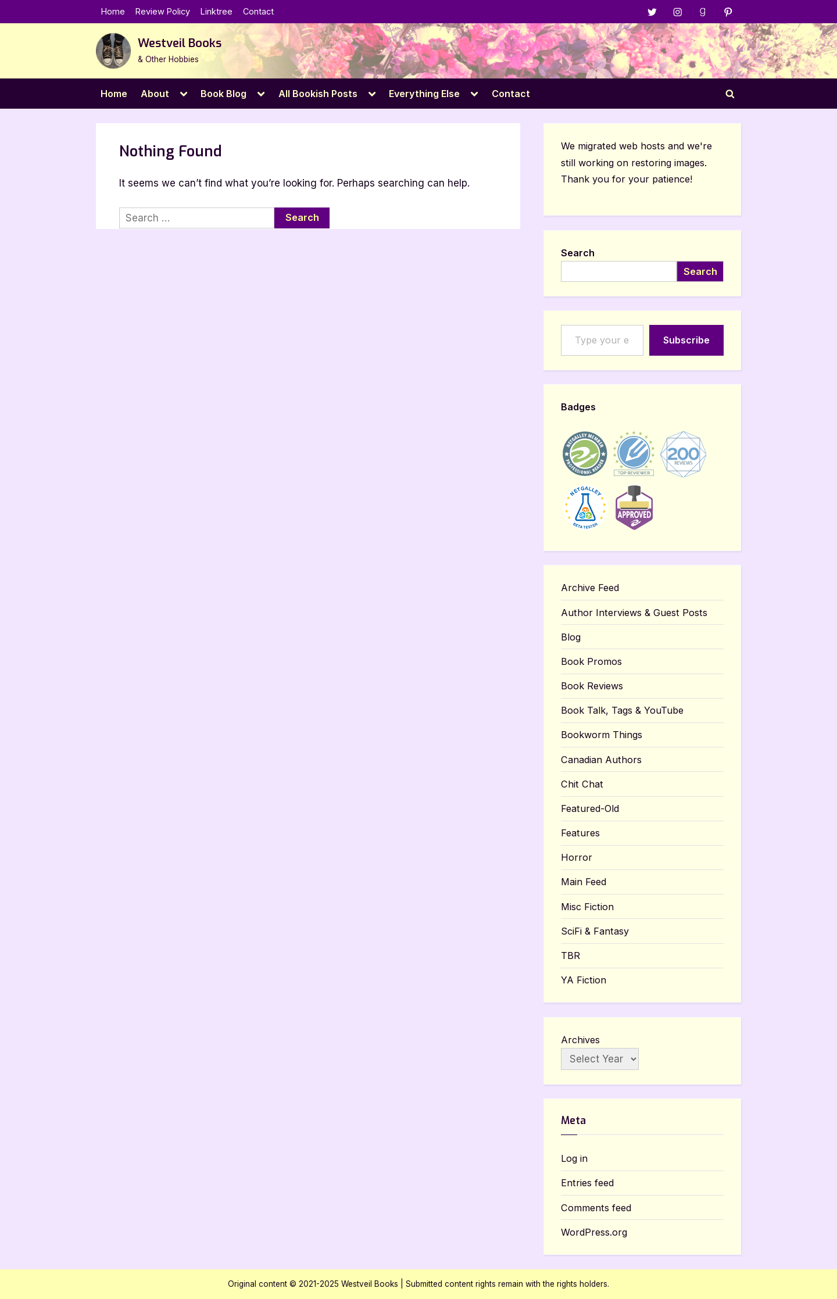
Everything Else (424, 93)
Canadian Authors (601, 759)
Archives (580, 1040)
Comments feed (596, 1208)
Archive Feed (590, 588)
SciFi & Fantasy (595, 931)
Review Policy (162, 12)
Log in (574, 1159)
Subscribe (686, 340)
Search (578, 253)
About (155, 93)
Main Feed (583, 882)
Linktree (217, 12)
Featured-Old (590, 809)
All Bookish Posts (317, 93)
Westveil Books (179, 44)
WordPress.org (594, 1233)
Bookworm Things (601, 735)
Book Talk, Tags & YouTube (622, 711)
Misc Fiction (587, 906)
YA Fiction (583, 980)
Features (580, 833)
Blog (571, 637)
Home (113, 12)
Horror (576, 858)
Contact (258, 12)
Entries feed (587, 1183)
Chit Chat (582, 784)
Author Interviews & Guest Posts (634, 612)
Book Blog (223, 93)
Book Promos (591, 662)
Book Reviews (592, 686)
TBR (570, 956)
